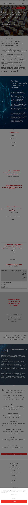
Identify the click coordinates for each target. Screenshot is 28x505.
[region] (14, 496)
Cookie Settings (14, 494)
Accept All (14, 501)
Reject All (14, 498)
